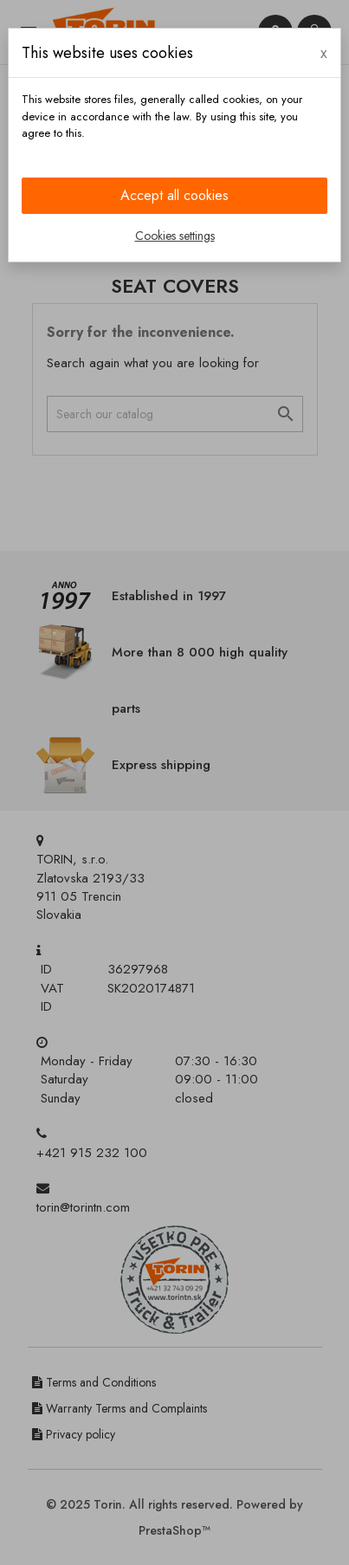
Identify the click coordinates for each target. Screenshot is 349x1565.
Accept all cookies (174, 195)
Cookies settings (175, 235)
